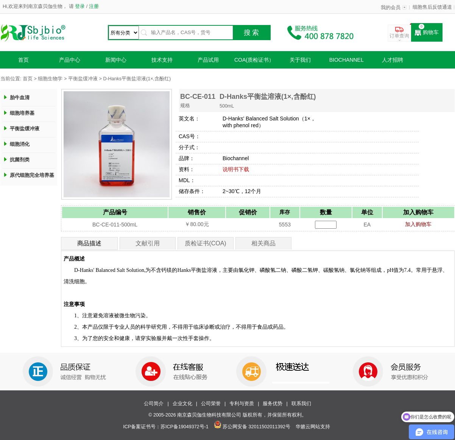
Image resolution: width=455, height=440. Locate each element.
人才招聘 (392, 60)
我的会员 (390, 7)
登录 (80, 6)
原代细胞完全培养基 (32, 175)
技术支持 (162, 60)
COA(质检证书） (254, 60)
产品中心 (69, 60)
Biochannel (346, 60)
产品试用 (208, 60)
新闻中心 (115, 60)
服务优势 (272, 403)
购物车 (427, 33)
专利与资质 (241, 403)
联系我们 (301, 403)
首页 (23, 60)
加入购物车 (418, 224)
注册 (92, 6)
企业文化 (182, 403)
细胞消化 (20, 144)
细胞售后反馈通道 (432, 7)
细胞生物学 (50, 78)
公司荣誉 (211, 403)
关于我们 (300, 60)
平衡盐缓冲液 (83, 78)
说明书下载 (236, 169)
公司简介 (154, 403)
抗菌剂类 (20, 159)
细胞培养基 (22, 113)
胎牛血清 (20, 97)
